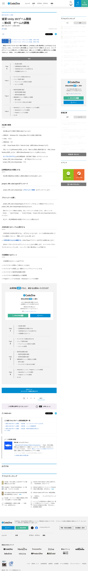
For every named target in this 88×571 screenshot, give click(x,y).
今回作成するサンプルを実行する (24, 69)
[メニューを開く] (3, 3)
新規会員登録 (17, 315)
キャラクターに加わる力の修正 (23, 102)
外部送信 (84, 563)
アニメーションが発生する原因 (23, 81)
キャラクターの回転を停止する (22, 76)
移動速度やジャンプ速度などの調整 (23, 97)
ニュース (27, 3)
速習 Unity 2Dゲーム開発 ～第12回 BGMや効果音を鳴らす (22, 428)
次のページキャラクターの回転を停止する (29, 390)
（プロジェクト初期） (29, 190)
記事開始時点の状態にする (22, 66)
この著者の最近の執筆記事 (21, 455)
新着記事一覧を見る (73, 154)
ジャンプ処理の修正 (19, 79)
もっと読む (7, 430)
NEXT (42, 398)
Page (7, 80)
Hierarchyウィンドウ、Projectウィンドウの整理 (26, 107)
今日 (67, 23)
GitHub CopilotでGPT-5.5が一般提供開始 (44, 492)
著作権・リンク (35, 563)
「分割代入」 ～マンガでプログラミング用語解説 (73, 149)
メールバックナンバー (29, 311)
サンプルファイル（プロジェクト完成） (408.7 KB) (25, 42)
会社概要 (56, 563)
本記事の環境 (18, 64)
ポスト (48, 34)
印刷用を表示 (6, 413)
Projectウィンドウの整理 (21, 112)
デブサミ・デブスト (42, 3)
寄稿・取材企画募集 (66, 528)
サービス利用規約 (64, 563)
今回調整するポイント (21, 71)
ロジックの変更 (19, 84)
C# (3, 34)
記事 (33, 3)
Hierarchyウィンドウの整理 (22, 110)
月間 (80, 23)
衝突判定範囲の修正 (19, 89)
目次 (41, 59)
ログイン (40, 315)
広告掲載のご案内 (80, 528)
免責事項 (50, 563)
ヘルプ (28, 563)
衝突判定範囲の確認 (20, 92)
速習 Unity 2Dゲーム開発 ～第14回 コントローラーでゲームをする (24, 423)
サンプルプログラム (9, 156)
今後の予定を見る (73, 184)
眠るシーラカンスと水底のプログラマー (43, 448)
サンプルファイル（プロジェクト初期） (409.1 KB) (25, 39)
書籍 (52, 3)
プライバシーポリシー (75, 563)
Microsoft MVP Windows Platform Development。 (28, 445)
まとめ (15, 115)
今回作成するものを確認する (12, 240)
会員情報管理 (44, 563)
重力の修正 (18, 99)
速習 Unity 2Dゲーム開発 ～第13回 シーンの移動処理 (21, 426)
